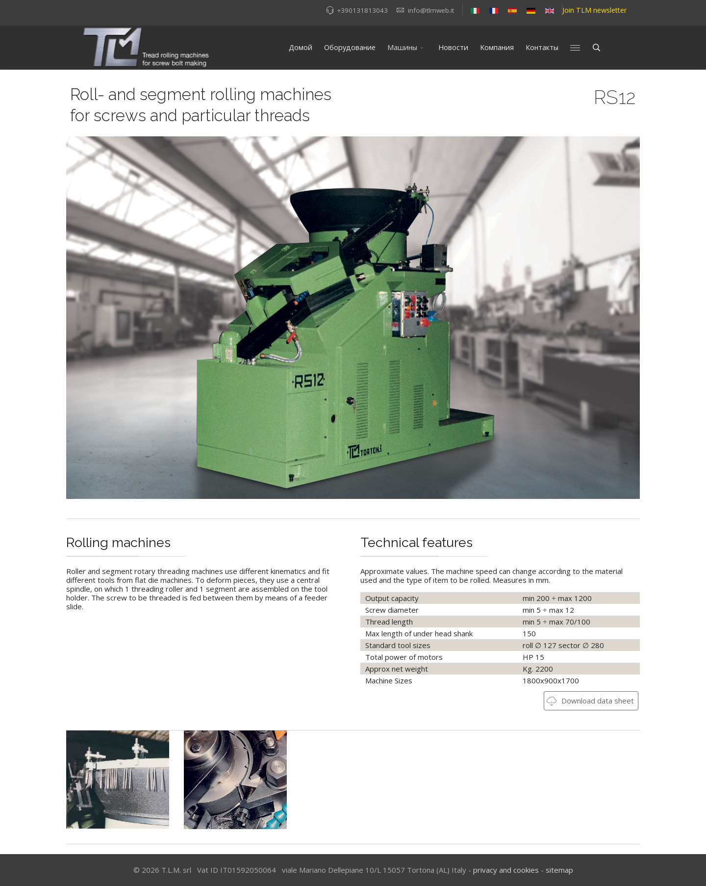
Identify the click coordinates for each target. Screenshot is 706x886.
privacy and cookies (506, 870)
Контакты (542, 47)
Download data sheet (590, 700)
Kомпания (497, 47)
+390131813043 (362, 10)
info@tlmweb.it (431, 10)
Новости (453, 47)
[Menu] (575, 48)
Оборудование (350, 47)
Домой (300, 47)
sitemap (559, 870)
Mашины (402, 47)
